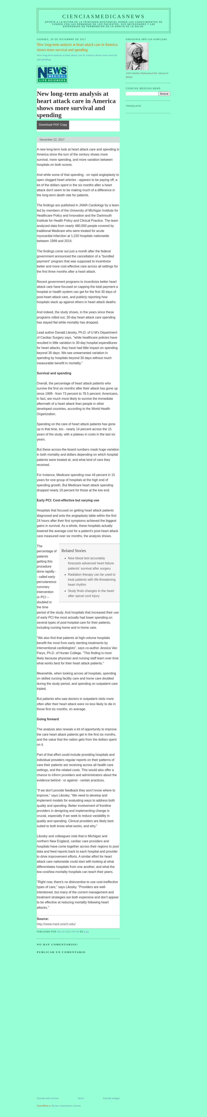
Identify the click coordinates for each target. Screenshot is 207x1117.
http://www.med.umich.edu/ (56, 924)
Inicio (81, 1098)
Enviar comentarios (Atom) (66, 1105)
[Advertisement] (67, 1068)
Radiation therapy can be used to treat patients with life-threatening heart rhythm (92, 580)
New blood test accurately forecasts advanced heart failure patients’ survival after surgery (91, 563)
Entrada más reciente (48, 1098)
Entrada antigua (111, 1098)
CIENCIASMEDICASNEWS (103, 16)
